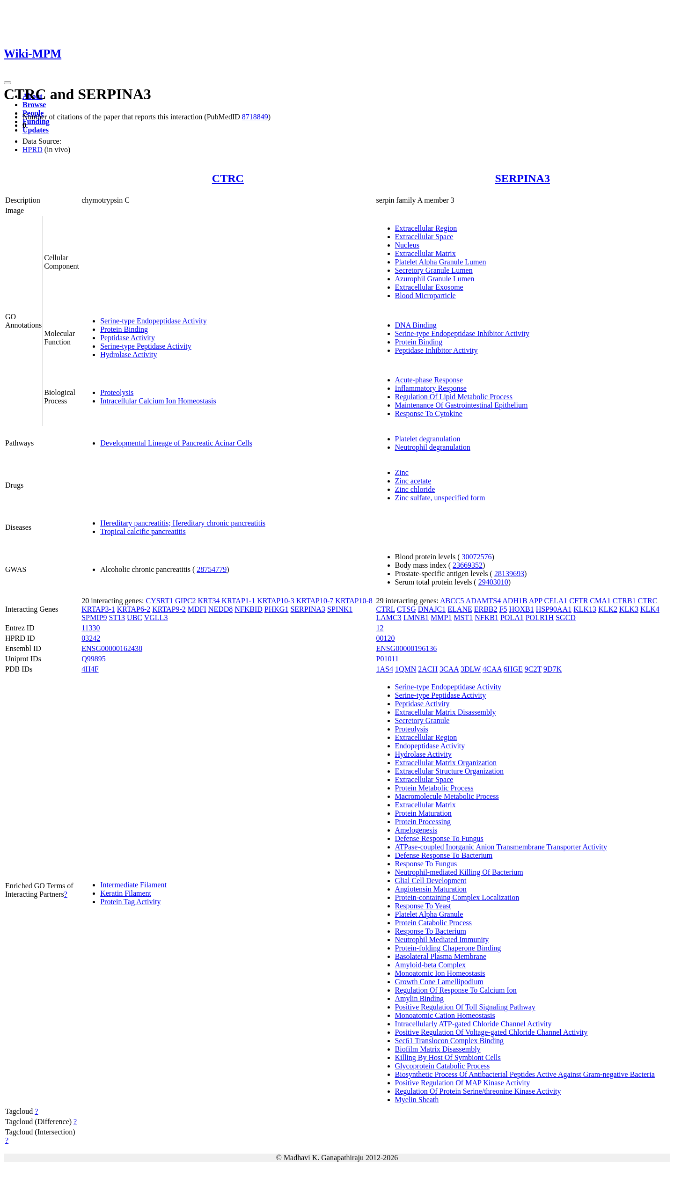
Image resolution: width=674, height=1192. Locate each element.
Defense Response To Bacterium (444, 855)
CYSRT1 (159, 601)
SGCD (566, 618)
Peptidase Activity (127, 338)
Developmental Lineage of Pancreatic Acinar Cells (176, 443)
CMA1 (600, 601)
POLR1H (540, 618)
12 (380, 628)
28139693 (509, 574)
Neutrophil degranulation (432, 447)
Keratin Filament (125, 893)
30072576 (477, 557)
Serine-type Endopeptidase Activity (153, 321)
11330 (90, 628)
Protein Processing (423, 822)
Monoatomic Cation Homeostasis (445, 1015)
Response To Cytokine (428, 413)
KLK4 (649, 609)
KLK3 (628, 609)
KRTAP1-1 (239, 601)
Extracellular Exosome (429, 287)
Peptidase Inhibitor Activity (436, 350)
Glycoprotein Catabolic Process (442, 1066)
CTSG (406, 609)
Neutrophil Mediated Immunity (442, 939)
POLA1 (512, 618)
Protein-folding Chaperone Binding (448, 948)
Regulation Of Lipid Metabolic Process (454, 397)
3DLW (471, 669)
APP (535, 601)
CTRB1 (624, 601)
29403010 (493, 582)
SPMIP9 (94, 618)
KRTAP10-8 (354, 601)
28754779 (212, 569)
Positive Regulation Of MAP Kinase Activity (462, 1083)
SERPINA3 (522, 178)
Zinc (402, 472)
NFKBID (248, 609)
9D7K (552, 669)
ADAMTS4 (483, 601)
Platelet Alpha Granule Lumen (440, 262)
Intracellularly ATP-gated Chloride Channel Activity (473, 1024)
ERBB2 (486, 609)
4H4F (89, 669)
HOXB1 (521, 609)
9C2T (533, 669)
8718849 (255, 117)
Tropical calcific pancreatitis (142, 531)
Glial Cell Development (431, 881)
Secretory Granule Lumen (434, 270)
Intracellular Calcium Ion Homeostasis (158, 401)
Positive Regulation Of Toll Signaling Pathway (465, 1007)
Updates (35, 130)
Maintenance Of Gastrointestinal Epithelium (461, 405)
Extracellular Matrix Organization (446, 763)
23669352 (468, 565)
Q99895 (93, 659)
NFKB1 (486, 618)
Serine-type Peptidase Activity (145, 346)
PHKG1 (276, 609)
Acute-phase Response (429, 380)
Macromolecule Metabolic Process (447, 796)
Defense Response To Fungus (439, 838)
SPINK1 (339, 609)
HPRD (32, 150)
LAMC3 (389, 618)
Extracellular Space (424, 237)
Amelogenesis (416, 830)
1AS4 (384, 669)
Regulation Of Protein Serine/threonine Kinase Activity (478, 1091)
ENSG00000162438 (111, 648)
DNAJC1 (432, 609)
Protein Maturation (423, 813)
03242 (90, 638)
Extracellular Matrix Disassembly (445, 712)
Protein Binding (124, 329)
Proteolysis (116, 392)
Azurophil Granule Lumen (435, 279)
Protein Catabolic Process (433, 923)
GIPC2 (185, 601)
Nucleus (407, 245)
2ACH (428, 669)
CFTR (578, 601)
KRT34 (209, 601)
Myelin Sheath (417, 1100)
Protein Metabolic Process (434, 788)
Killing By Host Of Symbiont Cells (448, 1057)
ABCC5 (452, 601)
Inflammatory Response (431, 388)
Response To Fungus (426, 864)
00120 (385, 638)
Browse (34, 105)
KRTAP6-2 (134, 609)
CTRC (228, 178)
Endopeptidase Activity (430, 746)
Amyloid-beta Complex (430, 965)
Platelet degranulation (428, 439)
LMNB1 (416, 618)
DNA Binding (416, 325)
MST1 (463, 618)
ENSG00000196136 (406, 648)
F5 (503, 609)
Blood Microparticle (425, 296)
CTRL (385, 609)
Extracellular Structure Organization (449, 771)
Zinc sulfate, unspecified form (440, 498)
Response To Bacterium (430, 931)
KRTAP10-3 (275, 601)
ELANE (459, 609)
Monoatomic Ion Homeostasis (440, 973)
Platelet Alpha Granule (429, 914)
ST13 (117, 618)
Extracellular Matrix (425, 253)
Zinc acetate (413, 481)
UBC (134, 618)
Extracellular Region (426, 228)
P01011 (387, 659)
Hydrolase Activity (128, 354)
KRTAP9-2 (169, 609)
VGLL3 (156, 618)
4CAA (492, 669)
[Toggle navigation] (7, 82)
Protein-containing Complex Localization (457, 897)
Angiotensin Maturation (431, 889)
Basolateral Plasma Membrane (441, 956)
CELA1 (556, 601)
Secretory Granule (422, 720)
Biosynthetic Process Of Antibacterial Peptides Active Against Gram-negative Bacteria (525, 1074)
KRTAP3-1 (98, 609)
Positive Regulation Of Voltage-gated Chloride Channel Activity (491, 1032)
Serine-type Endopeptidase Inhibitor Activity (462, 333)
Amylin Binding (419, 998)
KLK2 (607, 609)
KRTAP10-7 (315, 601)
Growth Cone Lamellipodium (439, 982)
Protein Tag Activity (130, 902)
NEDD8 (220, 609)
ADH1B (514, 601)
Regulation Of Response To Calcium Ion (456, 990)
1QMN (405, 669)
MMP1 (441, 618)
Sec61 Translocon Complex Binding (449, 1041)
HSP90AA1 (553, 609)
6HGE (513, 669)
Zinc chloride (415, 489)
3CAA (449, 669)
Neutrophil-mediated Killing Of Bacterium (459, 872)
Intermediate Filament (133, 885)
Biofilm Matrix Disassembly (438, 1049)
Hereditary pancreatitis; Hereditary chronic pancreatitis (182, 523)
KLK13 (584, 609)
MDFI (197, 609)
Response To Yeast (423, 906)
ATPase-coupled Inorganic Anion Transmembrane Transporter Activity (501, 847)
